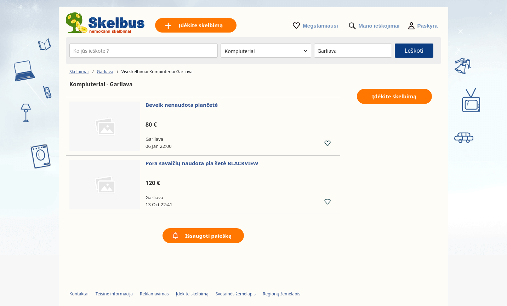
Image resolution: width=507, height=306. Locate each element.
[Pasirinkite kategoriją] (265, 51)
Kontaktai (79, 294)
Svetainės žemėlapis (236, 294)
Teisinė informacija (114, 294)
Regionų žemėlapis (281, 294)
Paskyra (427, 26)
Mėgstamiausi (320, 26)
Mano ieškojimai (379, 26)
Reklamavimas (154, 294)
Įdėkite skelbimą (394, 96)
